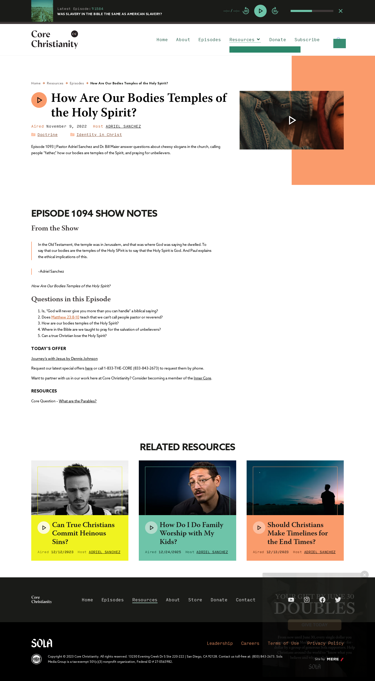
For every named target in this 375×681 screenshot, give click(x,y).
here (89, 368)
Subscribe (307, 39)
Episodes (209, 39)
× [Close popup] (364, 570)
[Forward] (275, 11)
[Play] (260, 11)
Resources (242, 39)
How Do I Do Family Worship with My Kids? (191, 534)
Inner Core (202, 378)
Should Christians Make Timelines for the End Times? (297, 534)
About (183, 39)
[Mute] (286, 11)
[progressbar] (187, 23)
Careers (250, 643)
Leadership (220, 643)
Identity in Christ (99, 134)
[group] (278, 11)
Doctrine (48, 134)
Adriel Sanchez (123, 126)
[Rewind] (246, 11)
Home (162, 39)
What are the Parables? (78, 401)
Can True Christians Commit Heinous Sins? (83, 534)
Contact (246, 599)
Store (195, 599)
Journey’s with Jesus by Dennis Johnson (64, 358)
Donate (277, 39)
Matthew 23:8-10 (65, 317)
